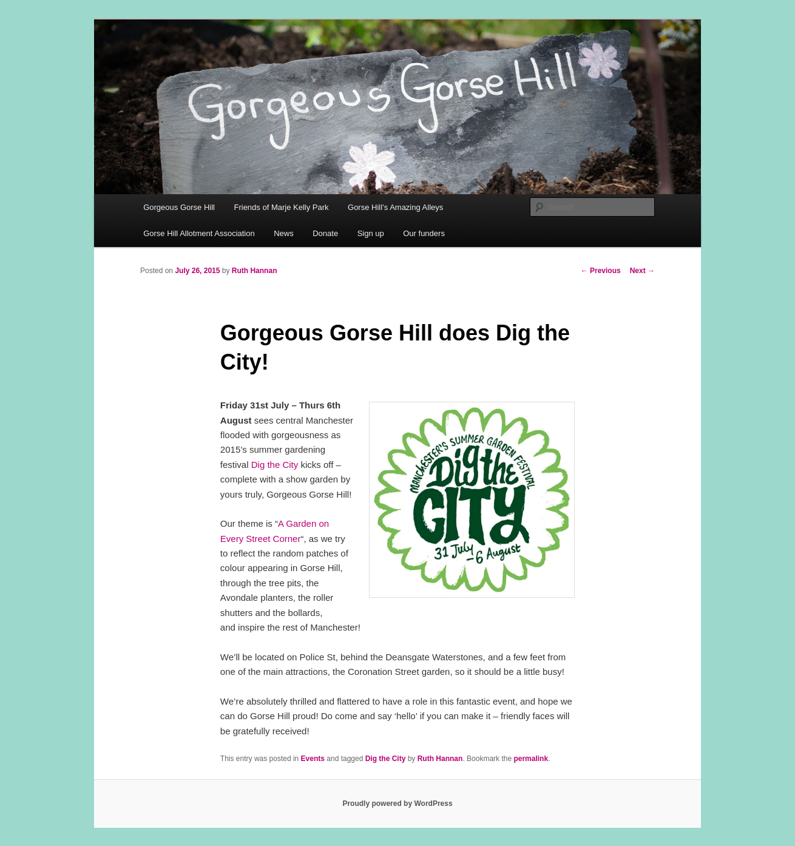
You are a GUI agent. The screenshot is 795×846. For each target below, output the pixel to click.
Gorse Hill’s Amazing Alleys (395, 207)
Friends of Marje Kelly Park (281, 207)
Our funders (424, 233)
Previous (601, 270)
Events (313, 758)
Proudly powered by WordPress (397, 803)
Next (642, 270)
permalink (530, 758)
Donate (325, 233)
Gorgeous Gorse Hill (179, 207)
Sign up (370, 233)
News (284, 233)
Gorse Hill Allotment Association (199, 233)
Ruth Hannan (254, 270)
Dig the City (275, 464)
